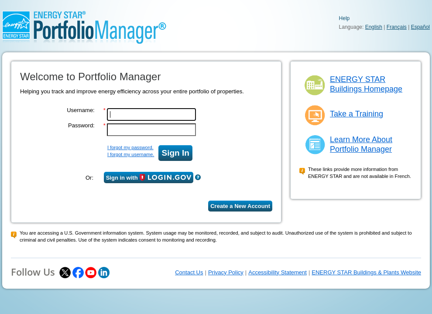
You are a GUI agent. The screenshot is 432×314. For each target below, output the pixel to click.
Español (420, 27)
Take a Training (356, 113)
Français (397, 27)
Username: (81, 110)
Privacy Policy (225, 272)
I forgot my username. (130, 154)
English (373, 27)
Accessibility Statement (277, 272)
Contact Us (189, 272)
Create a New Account (240, 206)
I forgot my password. (130, 147)
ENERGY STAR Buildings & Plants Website (366, 272)
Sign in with (148, 177)
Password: (81, 125)
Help (344, 18)
